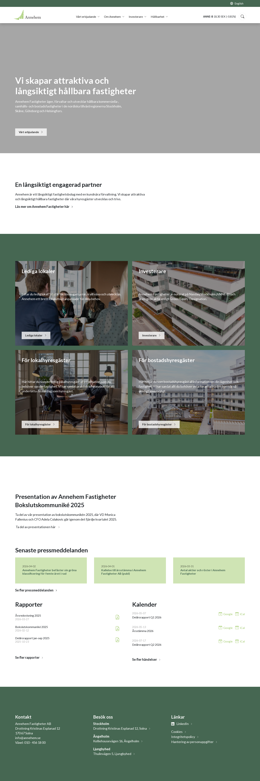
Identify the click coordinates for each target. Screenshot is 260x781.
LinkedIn (180, 724)
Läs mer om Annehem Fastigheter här (42, 207)
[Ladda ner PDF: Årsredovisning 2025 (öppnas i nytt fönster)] (117, 617)
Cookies (177, 732)
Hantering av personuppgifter (192, 742)
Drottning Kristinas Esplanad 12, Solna (120, 728)
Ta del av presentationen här (35, 527)
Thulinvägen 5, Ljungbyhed (112, 754)
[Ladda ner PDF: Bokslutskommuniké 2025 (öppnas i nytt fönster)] (117, 628)
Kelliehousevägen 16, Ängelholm (116, 741)
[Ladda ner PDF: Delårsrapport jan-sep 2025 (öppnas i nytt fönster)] (117, 640)
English (239, 3)
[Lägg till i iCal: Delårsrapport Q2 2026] (240, 641)
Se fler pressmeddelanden (34, 590)
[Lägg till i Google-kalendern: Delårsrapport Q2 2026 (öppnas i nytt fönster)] (226, 641)
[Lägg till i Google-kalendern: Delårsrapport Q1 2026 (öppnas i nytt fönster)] (226, 614)
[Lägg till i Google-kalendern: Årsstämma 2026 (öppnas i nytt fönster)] (226, 627)
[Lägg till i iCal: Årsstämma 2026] (240, 627)
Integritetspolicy (183, 737)
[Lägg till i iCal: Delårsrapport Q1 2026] (240, 614)
